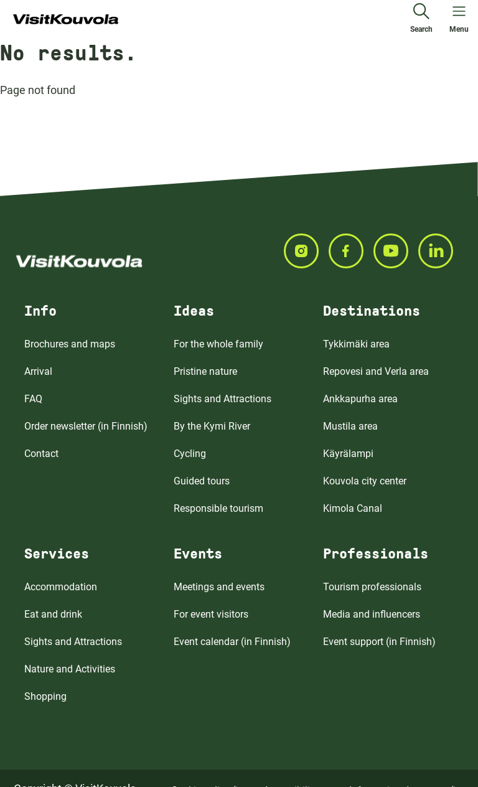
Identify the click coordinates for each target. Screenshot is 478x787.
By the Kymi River (212, 426)
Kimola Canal (352, 508)
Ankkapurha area (360, 399)
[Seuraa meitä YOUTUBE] (395, 250)
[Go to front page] (65, 20)
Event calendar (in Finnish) (232, 642)
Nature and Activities (69, 669)
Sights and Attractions (222, 399)
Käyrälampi (348, 453)
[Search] (421, 20)
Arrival (38, 371)
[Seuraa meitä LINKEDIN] (440, 250)
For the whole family (218, 344)
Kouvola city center (364, 481)
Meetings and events (219, 587)
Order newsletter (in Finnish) (86, 426)
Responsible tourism (218, 508)
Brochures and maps (69, 344)
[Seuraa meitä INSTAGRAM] (306, 250)
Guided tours (202, 481)
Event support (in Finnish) (379, 642)
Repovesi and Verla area (376, 371)
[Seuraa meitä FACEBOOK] (351, 250)
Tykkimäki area (356, 344)
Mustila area (350, 426)
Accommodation (60, 587)
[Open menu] (459, 20)
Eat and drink (53, 614)
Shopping (45, 696)
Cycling (190, 453)
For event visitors (211, 614)
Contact (41, 453)
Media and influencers (371, 614)
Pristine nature (205, 371)
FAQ (33, 399)
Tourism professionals (372, 587)
